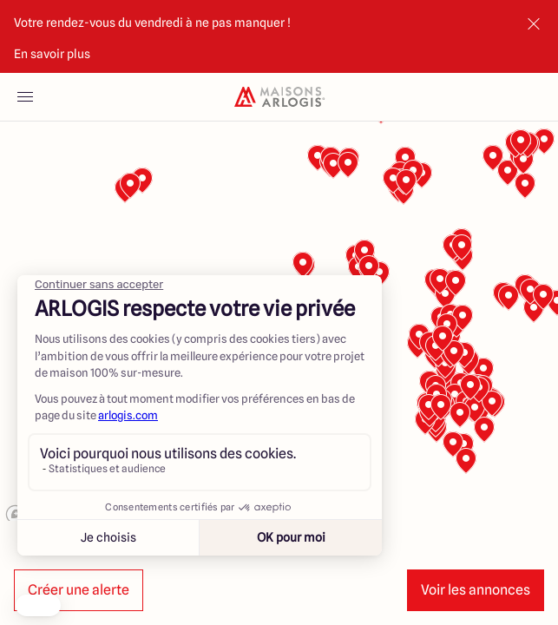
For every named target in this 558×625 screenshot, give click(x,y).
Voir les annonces (475, 590)
